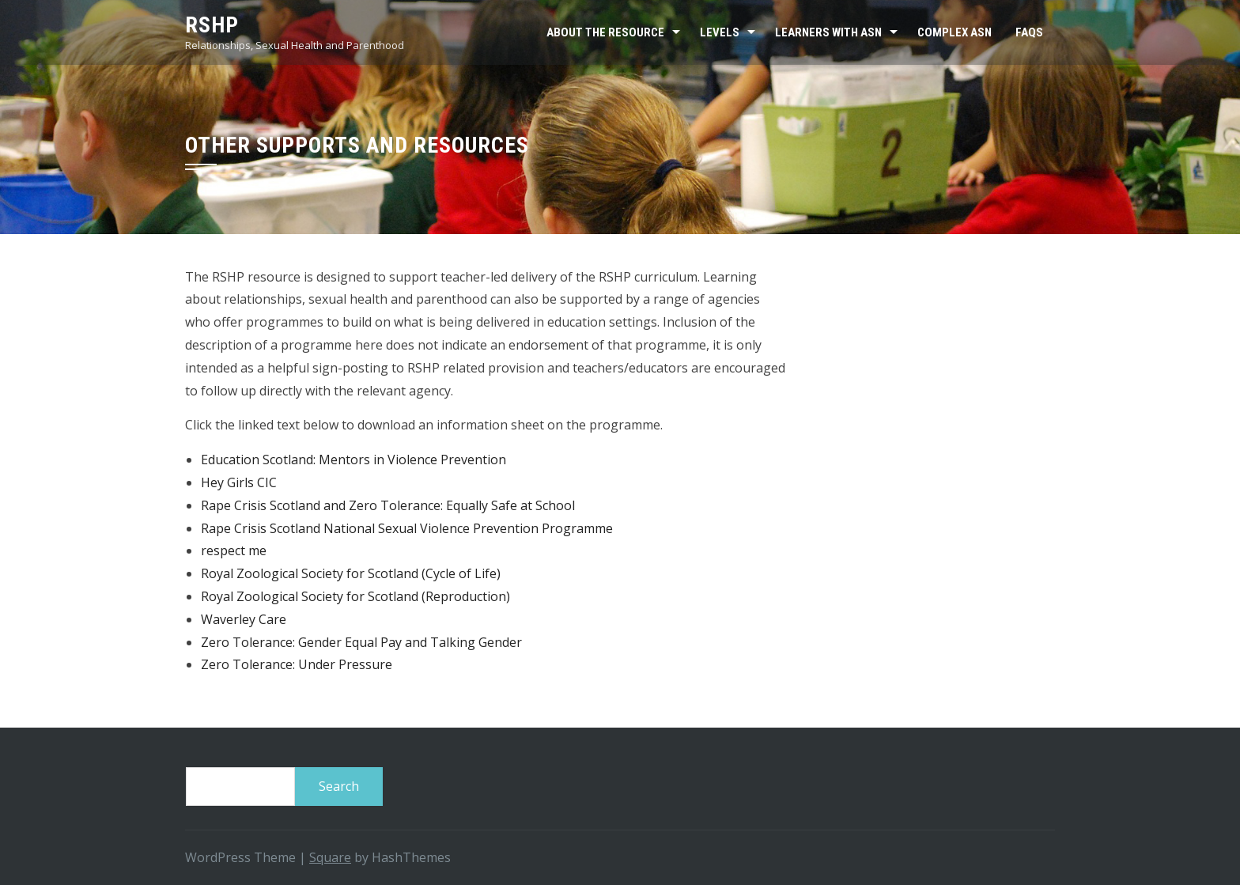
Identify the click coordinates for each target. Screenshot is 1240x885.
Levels (719, 32)
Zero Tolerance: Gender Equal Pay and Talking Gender (361, 642)
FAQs (1029, 32)
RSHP (212, 25)
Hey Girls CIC (239, 482)
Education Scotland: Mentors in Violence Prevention (353, 459)
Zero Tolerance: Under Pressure (296, 664)
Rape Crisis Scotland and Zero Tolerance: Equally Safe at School (388, 505)
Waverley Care (243, 619)
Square (330, 857)
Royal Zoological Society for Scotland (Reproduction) (355, 596)
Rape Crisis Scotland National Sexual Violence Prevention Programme (407, 528)
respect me (234, 550)
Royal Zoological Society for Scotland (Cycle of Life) (351, 573)
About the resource (605, 32)
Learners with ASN (828, 32)
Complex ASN (954, 32)
